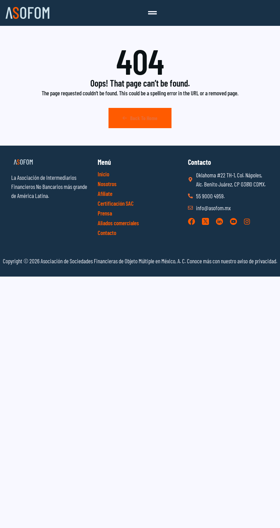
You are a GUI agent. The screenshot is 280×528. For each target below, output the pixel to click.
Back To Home (140, 118)
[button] (153, 13)
